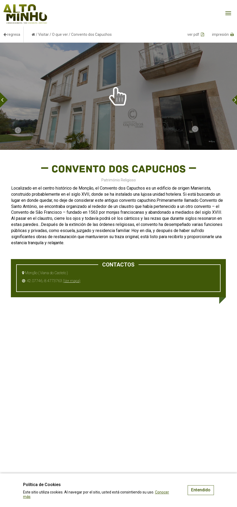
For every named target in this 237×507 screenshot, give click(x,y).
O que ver (60, 34)
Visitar (43, 34)
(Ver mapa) (71, 281)
